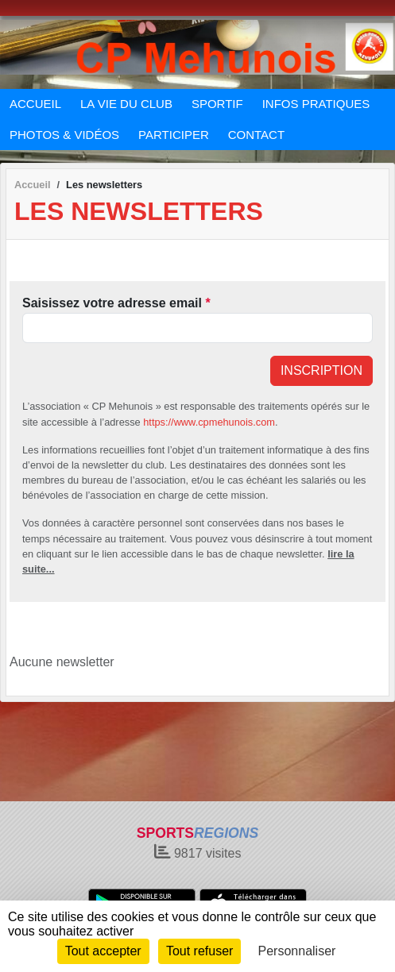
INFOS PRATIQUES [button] (316, 103)
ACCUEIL (35, 103)
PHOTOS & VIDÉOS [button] (64, 134)
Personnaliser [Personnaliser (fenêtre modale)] (297, 951)
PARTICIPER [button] (173, 134)
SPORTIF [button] (217, 103)
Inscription (321, 370)
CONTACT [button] (256, 134)
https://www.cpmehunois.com (209, 422)
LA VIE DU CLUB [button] (126, 103)
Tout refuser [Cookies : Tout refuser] (199, 951)
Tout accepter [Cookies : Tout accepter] (103, 951)
